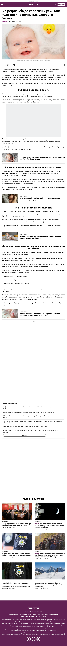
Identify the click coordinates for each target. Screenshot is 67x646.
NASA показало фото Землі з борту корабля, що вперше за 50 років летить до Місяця (49, 525)
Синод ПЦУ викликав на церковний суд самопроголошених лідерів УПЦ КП (16, 524)
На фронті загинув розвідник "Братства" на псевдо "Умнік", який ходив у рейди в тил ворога (31, 407)
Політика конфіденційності (28, 614)
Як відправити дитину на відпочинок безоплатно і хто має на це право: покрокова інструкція (30, 431)
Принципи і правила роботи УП (29, 616)
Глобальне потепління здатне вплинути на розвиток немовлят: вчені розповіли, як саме (40, 314)
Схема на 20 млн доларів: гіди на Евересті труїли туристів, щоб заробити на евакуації (50, 585)
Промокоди (42, 616)
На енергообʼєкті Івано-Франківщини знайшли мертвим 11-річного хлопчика (16, 554)
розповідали (13, 303)
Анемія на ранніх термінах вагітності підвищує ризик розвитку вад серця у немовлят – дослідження (40, 199)
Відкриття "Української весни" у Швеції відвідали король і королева (25, 427)
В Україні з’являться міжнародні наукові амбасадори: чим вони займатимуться (29, 412)
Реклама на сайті (14, 614)
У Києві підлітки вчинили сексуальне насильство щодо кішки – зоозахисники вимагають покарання (16, 585)
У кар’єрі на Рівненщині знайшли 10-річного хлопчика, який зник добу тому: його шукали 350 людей (32, 422)
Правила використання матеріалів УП (47, 614)
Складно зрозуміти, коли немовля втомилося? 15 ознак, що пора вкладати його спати (42, 158)
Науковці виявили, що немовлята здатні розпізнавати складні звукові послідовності (40, 237)
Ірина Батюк (5, 21)
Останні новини (10, 404)
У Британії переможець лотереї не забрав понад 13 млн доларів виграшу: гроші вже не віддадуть (32, 416)
